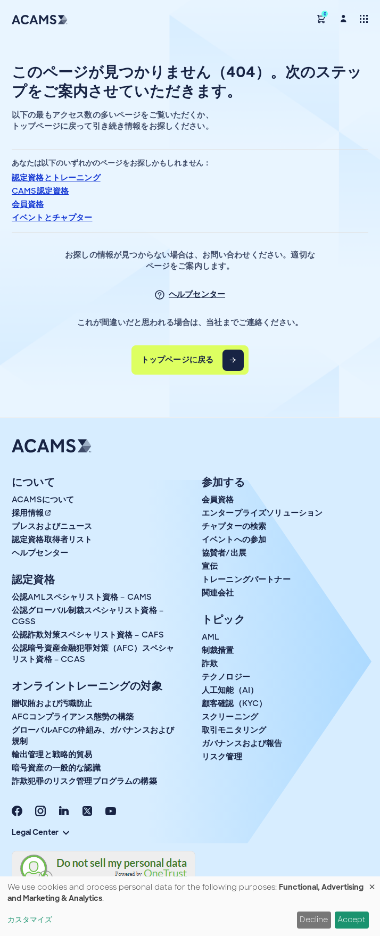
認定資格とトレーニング (56, 177)
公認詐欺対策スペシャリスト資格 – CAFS (88, 634)
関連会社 (218, 592)
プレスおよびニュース (52, 526)
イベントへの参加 (234, 539)
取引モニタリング (234, 730)
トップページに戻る (177, 359)
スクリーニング (230, 716)
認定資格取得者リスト (52, 539)
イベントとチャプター (52, 217)
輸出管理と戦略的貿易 (52, 754)
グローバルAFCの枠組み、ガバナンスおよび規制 (93, 736)
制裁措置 (218, 650)
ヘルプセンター (197, 294)
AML (210, 637)
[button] (321, 18)
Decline (314, 919)
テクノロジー (226, 677)
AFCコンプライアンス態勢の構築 (73, 716)
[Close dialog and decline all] (372, 883)
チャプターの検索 (234, 526)
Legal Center (40, 832)
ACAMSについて (43, 499)
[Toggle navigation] (364, 18)
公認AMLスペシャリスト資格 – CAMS (82, 597)
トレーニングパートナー (246, 579)
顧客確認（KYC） (234, 703)
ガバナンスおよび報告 (242, 743)
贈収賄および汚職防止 (52, 703)
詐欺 (210, 663)
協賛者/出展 (224, 553)
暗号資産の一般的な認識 (56, 768)
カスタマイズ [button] (29, 919)
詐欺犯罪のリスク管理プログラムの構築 (84, 781)
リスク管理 (222, 756)
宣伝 (210, 566)
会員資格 (28, 204)
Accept (351, 919)
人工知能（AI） (230, 690)
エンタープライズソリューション (262, 513)
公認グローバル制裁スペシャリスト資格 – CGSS (87, 616)
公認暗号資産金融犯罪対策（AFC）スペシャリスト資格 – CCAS (93, 654)
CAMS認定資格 (40, 191)
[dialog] (190, 906)
